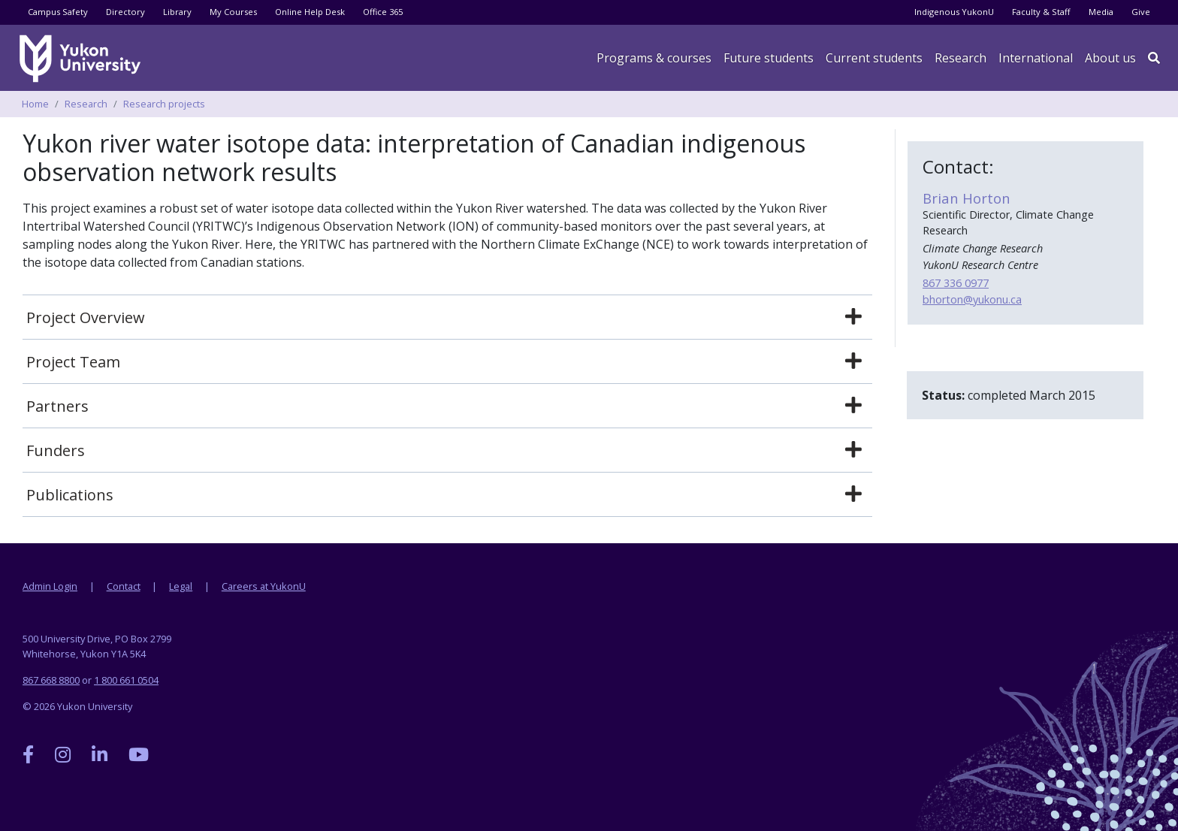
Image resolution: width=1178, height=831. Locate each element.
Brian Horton (966, 198)
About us (1110, 58)
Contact (123, 586)
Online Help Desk (310, 11)
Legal (180, 586)
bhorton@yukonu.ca (972, 299)
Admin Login (50, 586)
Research (960, 58)
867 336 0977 (956, 283)
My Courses (233, 11)
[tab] (447, 318)
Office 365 (383, 11)
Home (35, 103)
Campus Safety (58, 11)
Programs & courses (654, 58)
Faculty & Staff (1041, 11)
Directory (125, 11)
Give (1140, 11)
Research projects (164, 103)
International (1035, 58)
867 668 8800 (51, 680)
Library (177, 11)
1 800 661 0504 (126, 680)
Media (1101, 11)
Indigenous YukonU (954, 11)
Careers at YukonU (264, 586)
